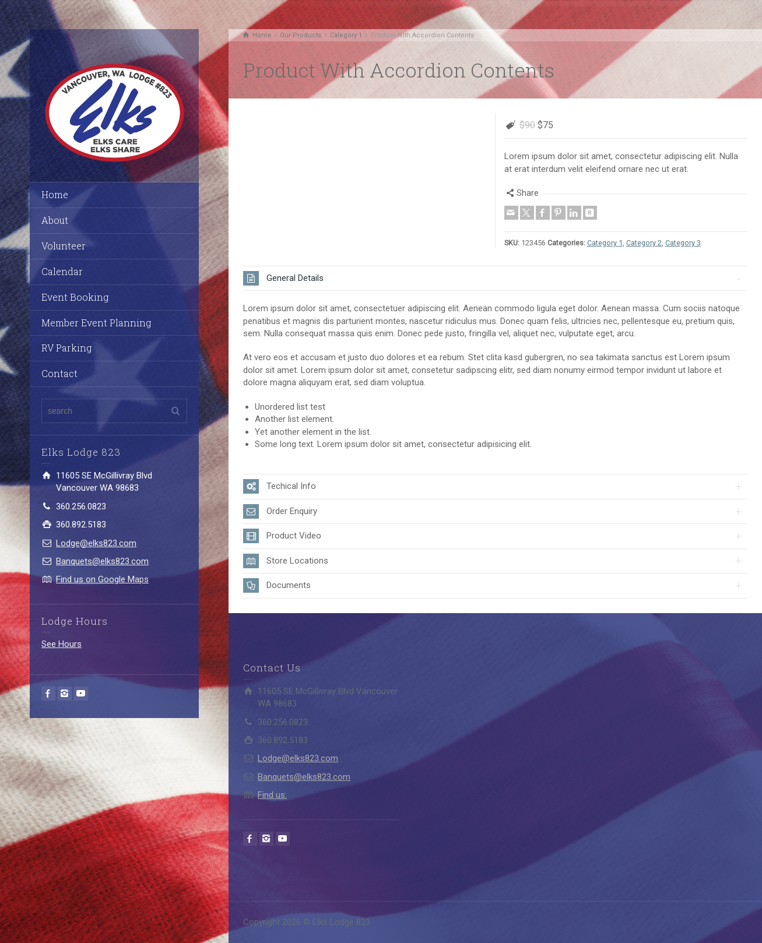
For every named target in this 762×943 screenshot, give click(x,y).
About (54, 220)
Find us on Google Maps (102, 579)
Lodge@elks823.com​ (96, 543)
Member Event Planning (96, 322)
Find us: (272, 795)
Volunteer (63, 246)
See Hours (61, 644)
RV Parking (66, 348)
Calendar (62, 271)
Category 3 (683, 242)
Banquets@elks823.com (102, 561)
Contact (59, 373)
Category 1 (605, 242)
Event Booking (74, 297)
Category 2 (644, 242)
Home (54, 194)
